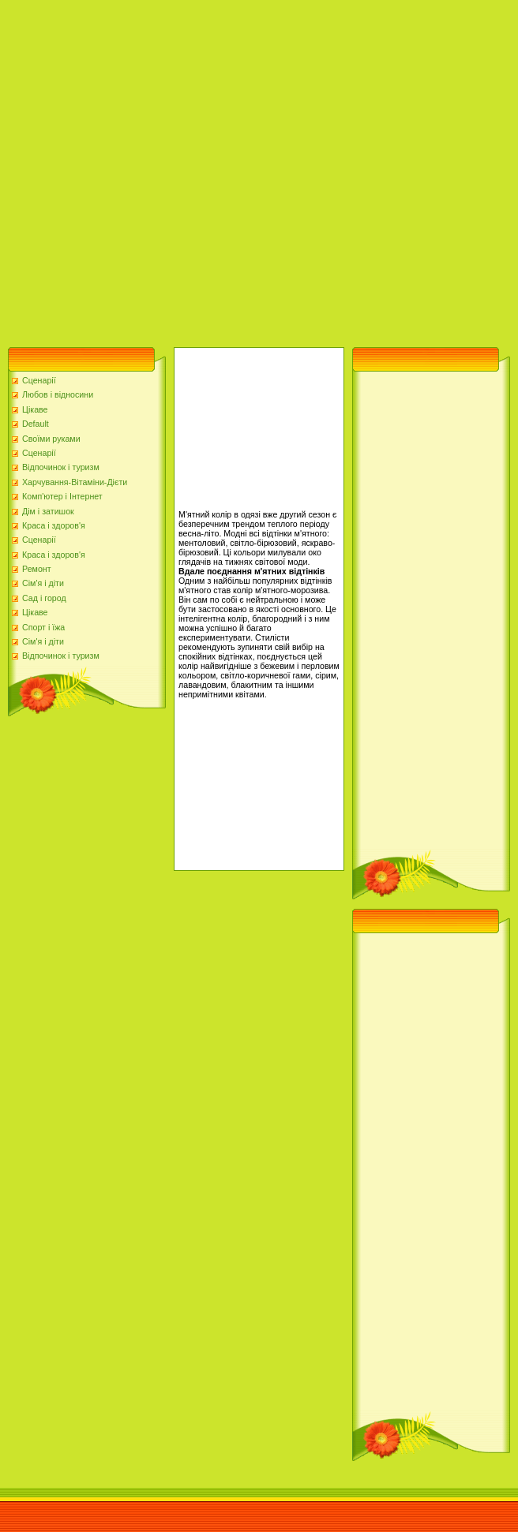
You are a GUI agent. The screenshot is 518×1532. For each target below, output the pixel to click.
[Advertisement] (170, 169)
